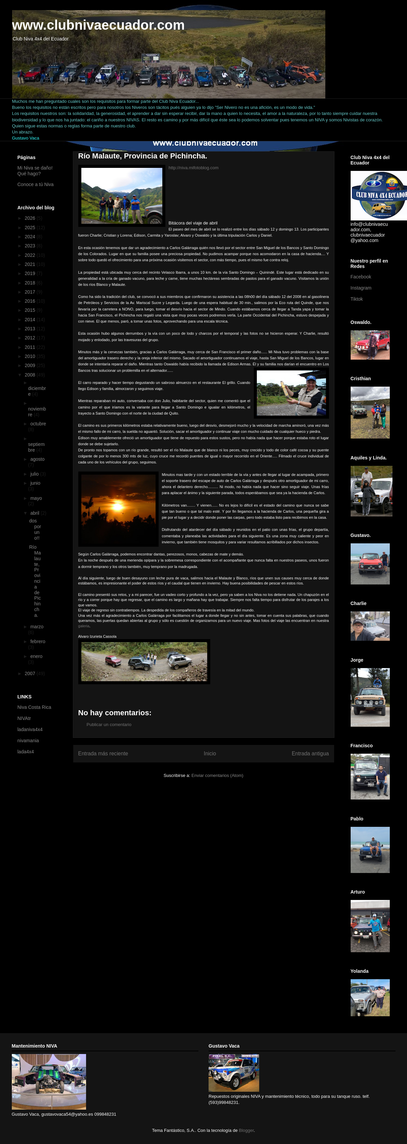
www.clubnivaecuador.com (98, 25)
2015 (30, 310)
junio (35, 483)
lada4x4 (26, 751)
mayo (36, 498)
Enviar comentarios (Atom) (217, 775)
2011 (30, 347)
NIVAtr (24, 718)
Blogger (246, 1130)
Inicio (210, 753)
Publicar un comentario (109, 724)
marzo (37, 626)
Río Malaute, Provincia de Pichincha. (34, 581)
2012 (30, 337)
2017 (30, 292)
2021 (30, 264)
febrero (37, 641)
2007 (30, 673)
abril (35, 513)
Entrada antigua (310, 753)
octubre (38, 423)
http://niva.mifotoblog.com (194, 167)
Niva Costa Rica (34, 707)
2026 (30, 218)
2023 (30, 245)
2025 (30, 227)
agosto (37, 459)
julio (35, 474)
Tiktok (357, 299)
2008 (30, 375)
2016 (30, 301)
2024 (30, 236)
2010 (30, 356)
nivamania (28, 740)
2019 (30, 273)
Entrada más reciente (103, 753)
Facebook (361, 276)
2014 (30, 319)
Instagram (361, 288)
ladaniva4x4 (30, 729)
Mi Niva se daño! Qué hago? (35, 170)
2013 (30, 328)
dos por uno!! (35, 529)
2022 (30, 255)
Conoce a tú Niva (36, 184)
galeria (83, 626)
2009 (30, 365)
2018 (30, 282)
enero (36, 656)
